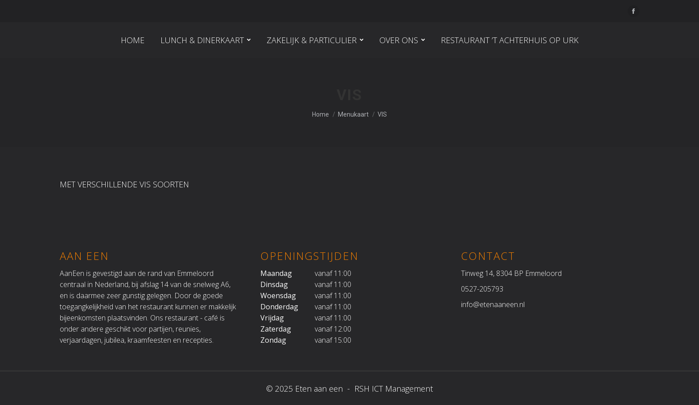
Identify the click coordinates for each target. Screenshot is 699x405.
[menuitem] (132, 40)
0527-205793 (482, 289)
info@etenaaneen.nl (493, 304)
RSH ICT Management (392, 388)
